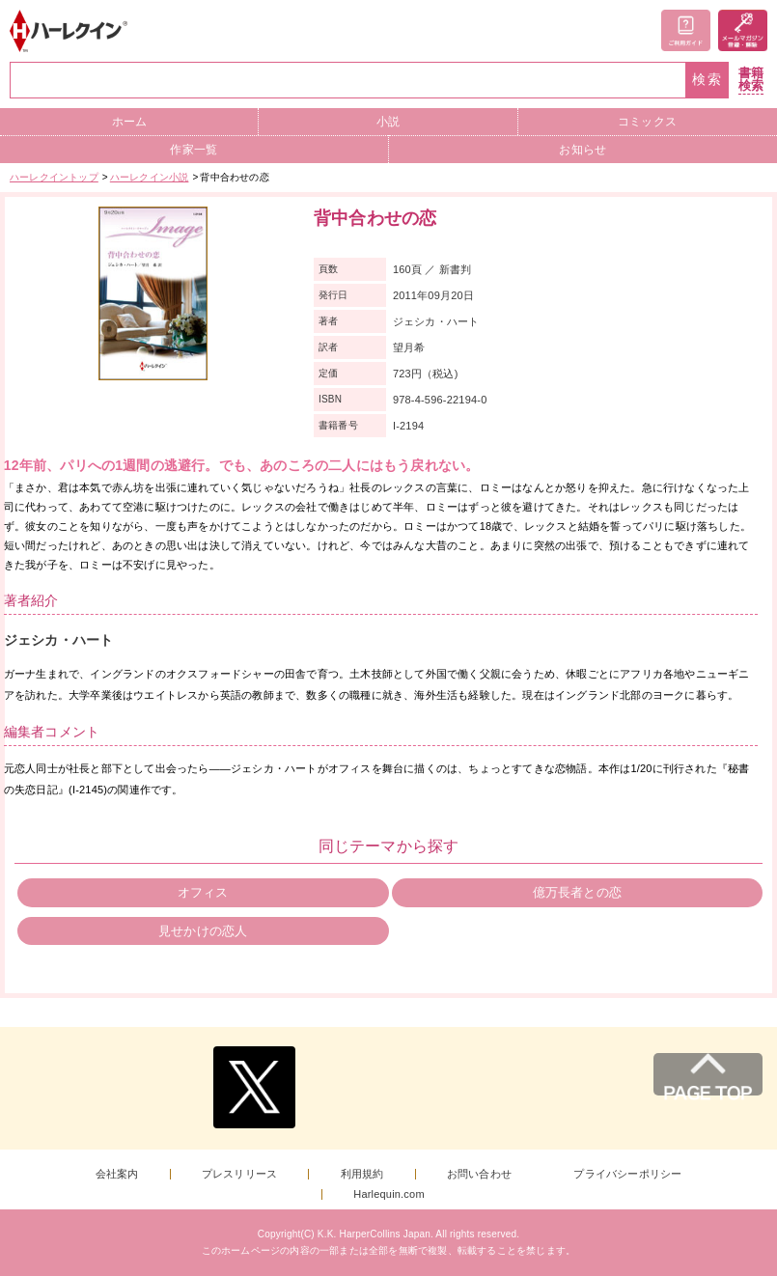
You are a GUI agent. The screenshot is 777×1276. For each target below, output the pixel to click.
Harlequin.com (389, 1194)
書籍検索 (750, 80)
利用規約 (362, 1174)
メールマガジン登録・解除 (742, 30)
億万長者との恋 (577, 892)
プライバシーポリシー (627, 1174)
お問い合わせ (479, 1174)
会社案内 (117, 1174)
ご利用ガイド (685, 30)
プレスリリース (239, 1174)
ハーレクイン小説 (149, 177)
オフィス (203, 892)
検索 (707, 79)
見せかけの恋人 (202, 931)
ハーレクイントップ (54, 177)
